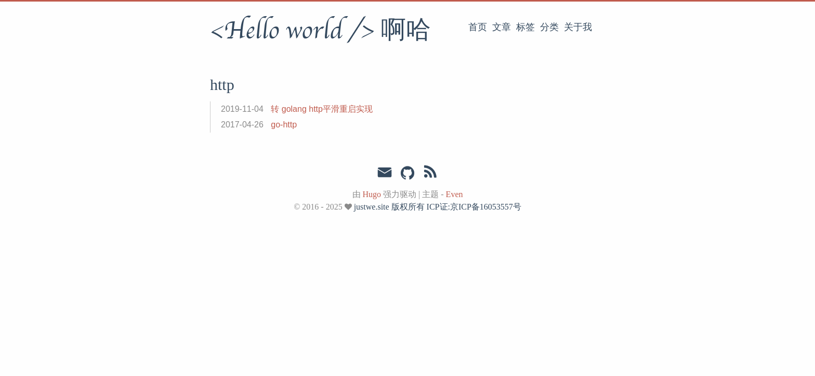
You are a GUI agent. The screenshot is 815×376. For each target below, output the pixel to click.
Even (454, 194)
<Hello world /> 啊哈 (320, 30)
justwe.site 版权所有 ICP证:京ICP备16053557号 (437, 206)
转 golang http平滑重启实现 (322, 109)
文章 (501, 27)
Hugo (372, 194)
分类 (549, 27)
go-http (284, 124)
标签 (525, 27)
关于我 (578, 27)
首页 (477, 27)
